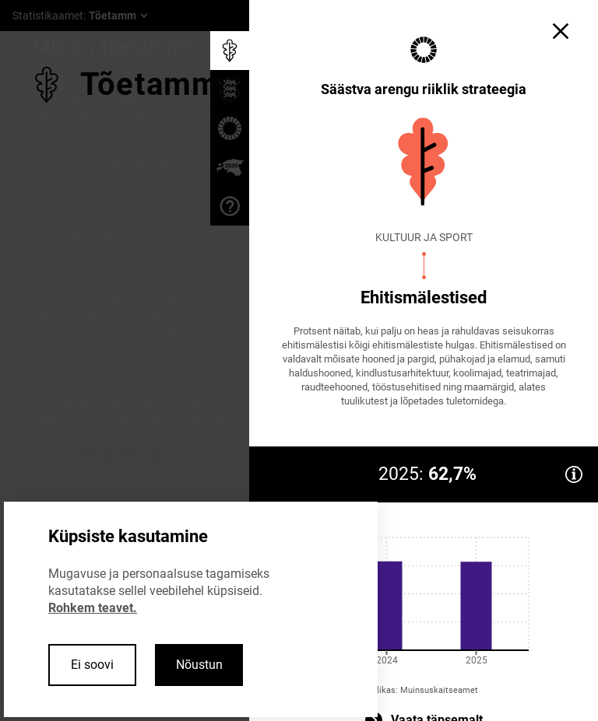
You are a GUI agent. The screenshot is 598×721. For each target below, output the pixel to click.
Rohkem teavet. (92, 607)
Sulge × (199, 458)
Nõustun (199, 664)
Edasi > (132, 458)
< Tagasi (63, 458)
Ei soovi (92, 664)
